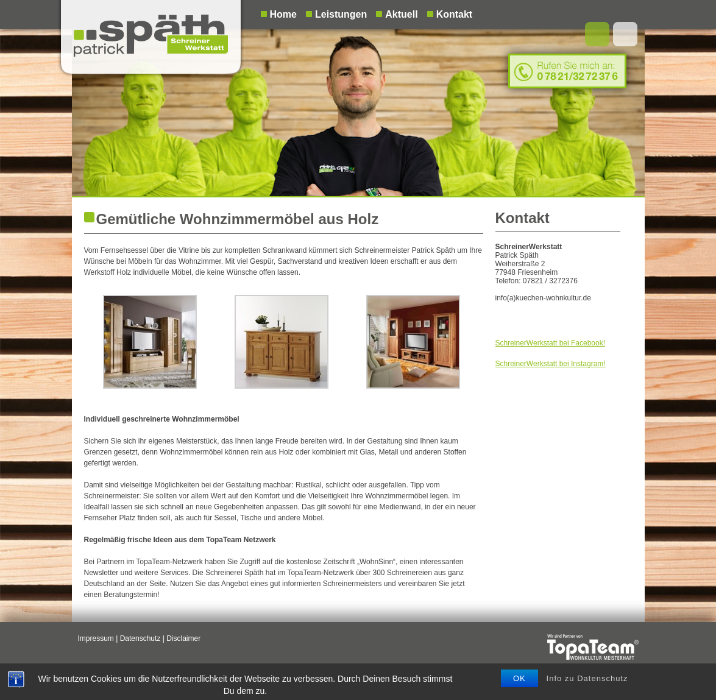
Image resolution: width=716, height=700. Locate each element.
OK (519, 682)
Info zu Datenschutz (587, 682)
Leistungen (341, 14)
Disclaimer (183, 638)
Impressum (96, 638)
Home (283, 14)
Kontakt (454, 14)
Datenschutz (140, 638)
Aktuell (401, 14)
